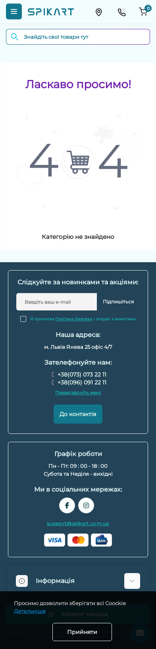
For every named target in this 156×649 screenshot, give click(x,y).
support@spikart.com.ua (78, 523)
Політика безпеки (73, 319)
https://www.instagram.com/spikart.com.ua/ (86, 505)
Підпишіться (118, 302)
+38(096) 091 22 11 (82, 382)
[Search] (14, 37)
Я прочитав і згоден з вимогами (83, 319)
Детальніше (30, 611)
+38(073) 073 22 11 (82, 374)
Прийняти (82, 632)
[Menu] (14, 11)
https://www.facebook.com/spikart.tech (67, 505)
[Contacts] (121, 11)
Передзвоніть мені (78, 392)
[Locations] (98, 11)
